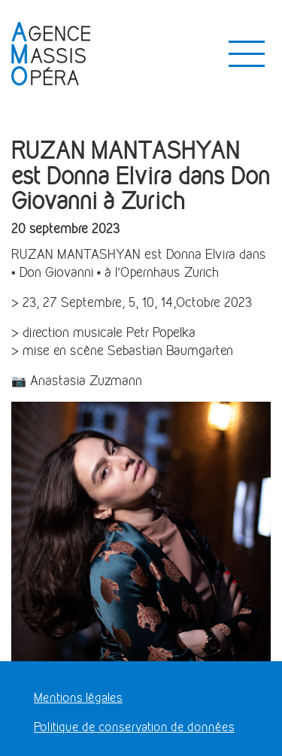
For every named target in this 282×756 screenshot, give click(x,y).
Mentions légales (78, 698)
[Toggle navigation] (247, 54)
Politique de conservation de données (134, 727)
